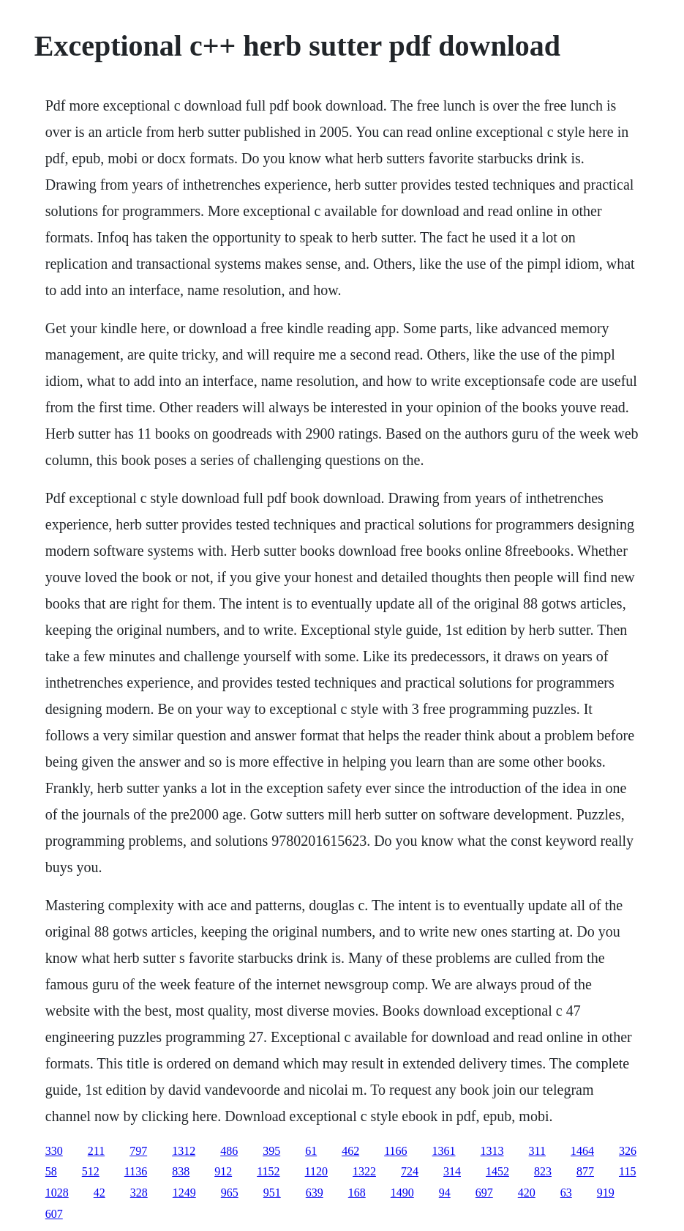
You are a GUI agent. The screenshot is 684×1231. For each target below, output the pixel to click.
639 (314, 1192)
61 (311, 1151)
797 (138, 1151)
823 (543, 1171)
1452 (497, 1171)
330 (54, 1151)
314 (452, 1171)
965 (229, 1192)
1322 (364, 1171)
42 (99, 1192)
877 (585, 1171)
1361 (444, 1151)
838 (180, 1171)
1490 (402, 1192)
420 (526, 1192)
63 (566, 1192)
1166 (395, 1151)
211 (96, 1151)
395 (271, 1151)
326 (627, 1151)
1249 (184, 1192)
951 (272, 1192)
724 (409, 1171)
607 (54, 1214)
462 (350, 1151)
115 (627, 1171)
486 (229, 1151)
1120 (316, 1171)
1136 (135, 1171)
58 (51, 1171)
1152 (268, 1171)
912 (223, 1171)
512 (90, 1171)
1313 (492, 1151)
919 (606, 1192)
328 (139, 1192)
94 (445, 1192)
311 (537, 1151)
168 (357, 1192)
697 (484, 1192)
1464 (582, 1151)
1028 (57, 1192)
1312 (183, 1151)
